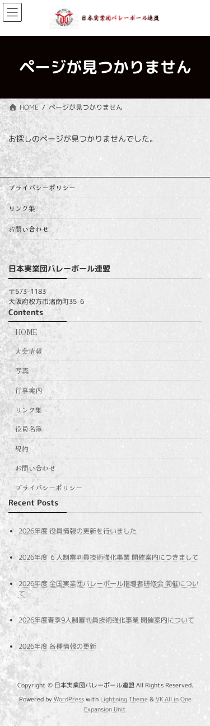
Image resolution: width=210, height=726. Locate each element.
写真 (22, 370)
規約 (22, 448)
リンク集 (21, 208)
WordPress (69, 699)
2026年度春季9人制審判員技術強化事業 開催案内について (106, 620)
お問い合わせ (28, 228)
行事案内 (28, 390)
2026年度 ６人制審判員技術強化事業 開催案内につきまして (108, 557)
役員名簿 (28, 428)
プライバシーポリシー (42, 187)
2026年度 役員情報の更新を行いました (77, 530)
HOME (26, 331)
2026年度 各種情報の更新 (57, 646)
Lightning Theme (124, 699)
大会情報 (28, 350)
